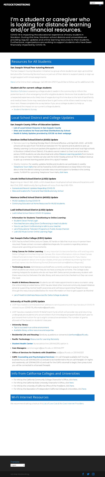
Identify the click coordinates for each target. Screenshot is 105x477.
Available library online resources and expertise (34, 330)
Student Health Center (22, 344)
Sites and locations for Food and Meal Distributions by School (42, 131)
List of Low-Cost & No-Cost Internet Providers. (63, 404)
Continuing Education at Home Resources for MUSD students (38, 204)
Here (13, 82)
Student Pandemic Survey (25, 109)
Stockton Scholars (19, 91)
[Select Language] (17, 465)
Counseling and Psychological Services (36, 357)
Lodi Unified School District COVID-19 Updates (31, 213)
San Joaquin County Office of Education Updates (35, 124)
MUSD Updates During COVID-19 (26, 201)
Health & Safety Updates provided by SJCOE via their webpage (42, 133)
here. (75, 380)
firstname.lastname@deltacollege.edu (66, 263)
